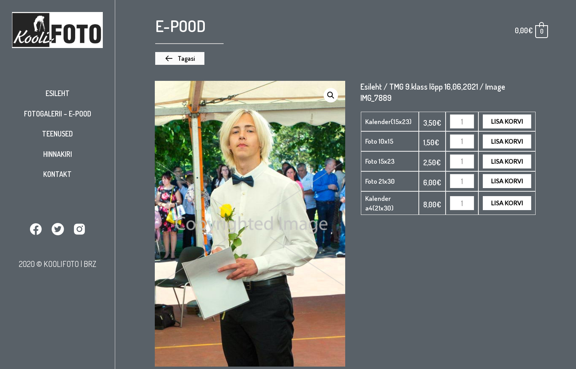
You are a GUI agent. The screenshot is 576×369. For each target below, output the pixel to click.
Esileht (58, 93)
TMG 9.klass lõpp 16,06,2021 (433, 86)
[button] (179, 58)
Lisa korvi (507, 121)
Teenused (57, 133)
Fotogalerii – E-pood (57, 113)
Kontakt (57, 174)
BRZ (90, 264)
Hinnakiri (57, 154)
